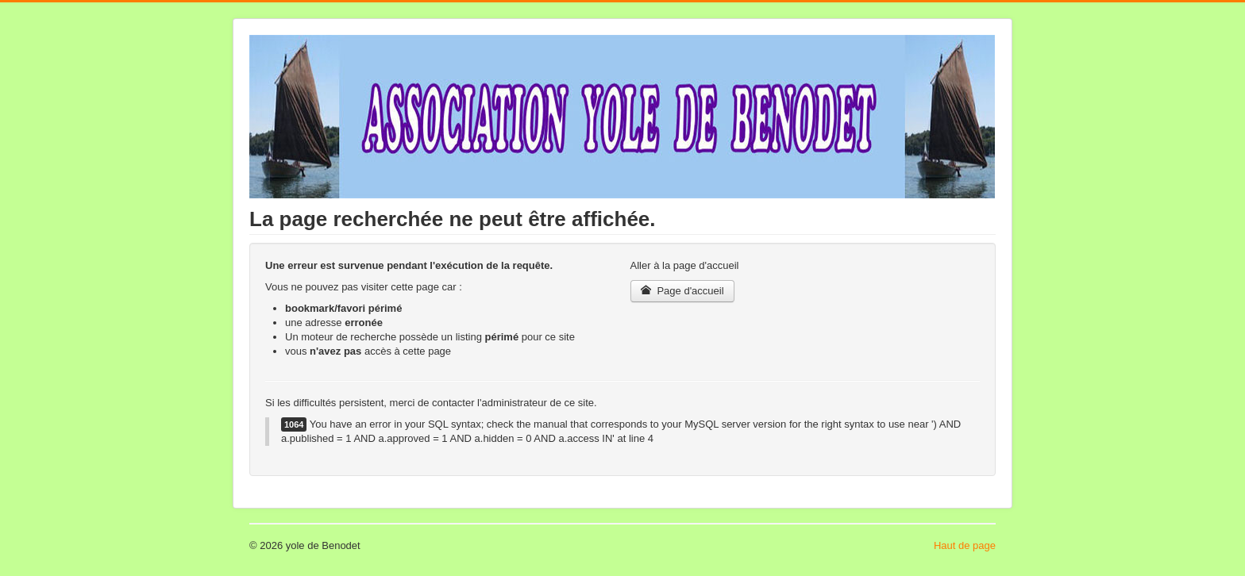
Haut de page (965, 545)
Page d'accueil (682, 291)
